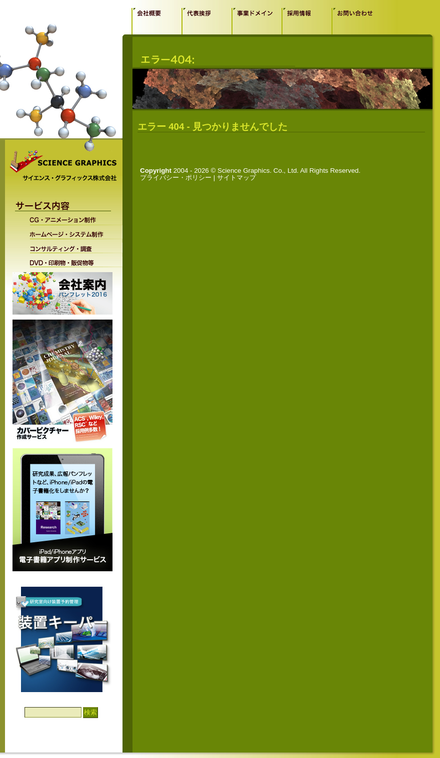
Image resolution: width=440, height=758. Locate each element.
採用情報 (307, 21)
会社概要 (157, 21)
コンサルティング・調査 (69, 246)
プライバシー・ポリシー (176, 177)
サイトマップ (236, 177)
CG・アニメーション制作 (69, 219)
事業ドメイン (257, 21)
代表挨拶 (207, 21)
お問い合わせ (357, 21)
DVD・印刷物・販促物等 (69, 260)
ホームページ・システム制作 (69, 232)
